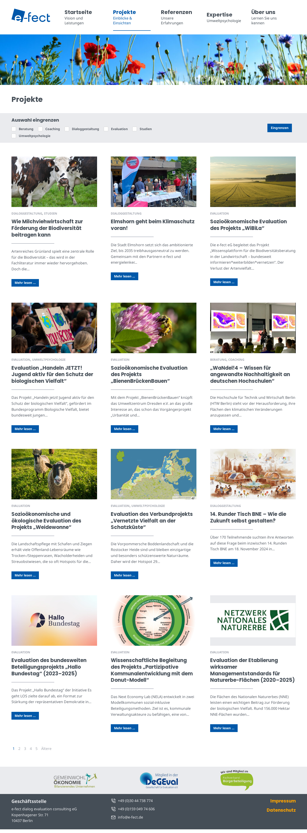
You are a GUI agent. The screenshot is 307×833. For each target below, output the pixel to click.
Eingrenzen (279, 128)
